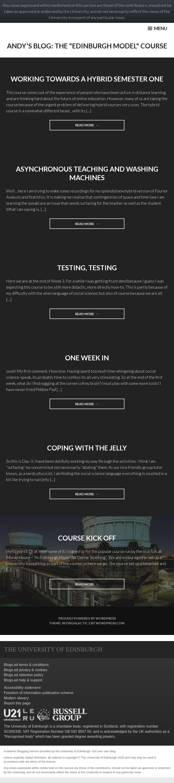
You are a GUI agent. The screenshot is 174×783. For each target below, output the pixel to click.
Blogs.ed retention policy (23, 675)
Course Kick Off (87, 538)
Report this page (17, 703)
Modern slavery (16, 698)
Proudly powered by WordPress (87, 618)
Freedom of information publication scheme (38, 693)
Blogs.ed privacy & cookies (25, 670)
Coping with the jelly (87, 448)
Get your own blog (104, 751)
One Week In (87, 358)
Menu (157, 28)
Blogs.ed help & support (23, 680)
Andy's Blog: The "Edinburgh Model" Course (87, 46)
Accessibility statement (22, 688)
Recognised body (19, 736)
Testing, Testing (87, 267)
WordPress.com (110, 623)
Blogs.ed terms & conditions (26, 665)
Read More (93, 126)
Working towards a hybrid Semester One (87, 79)
